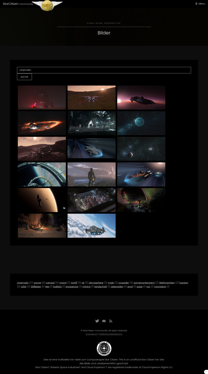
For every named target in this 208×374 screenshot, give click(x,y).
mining (86, 286)
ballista (57, 286)
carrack (50, 282)
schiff (74, 282)
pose (139, 286)
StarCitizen (18, 4)
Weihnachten (167, 282)
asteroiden (117, 286)
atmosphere (96, 282)
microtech (160, 286)
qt (83, 282)
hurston (183, 282)
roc (148, 286)
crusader (124, 282)
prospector (72, 286)
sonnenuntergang (144, 282)
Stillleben (36, 286)
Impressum (92, 334)
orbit (23, 286)
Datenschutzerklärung (110, 334)
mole (111, 282)
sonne (37, 282)
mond (62, 282)
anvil (130, 286)
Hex (47, 286)
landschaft (100, 286)
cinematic (23, 282)
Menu (202, 3)
